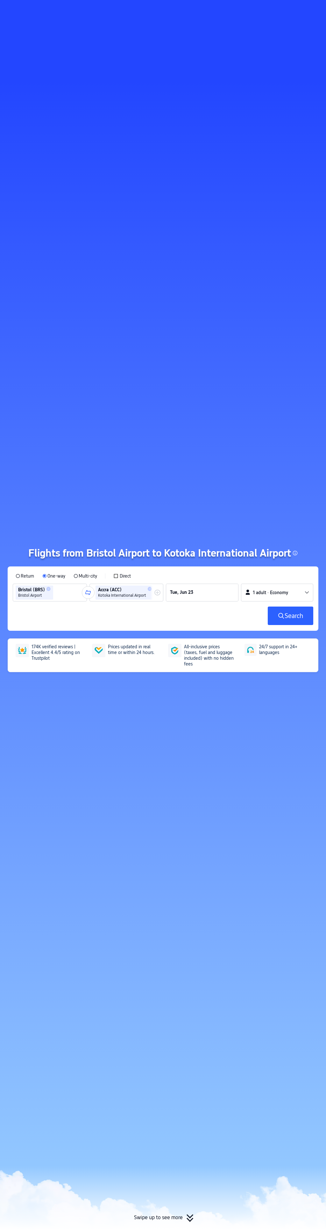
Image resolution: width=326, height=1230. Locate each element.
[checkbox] (122, 576)
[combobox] (56, 593)
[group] (50, 592)
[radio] (25, 576)
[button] (273, 10)
